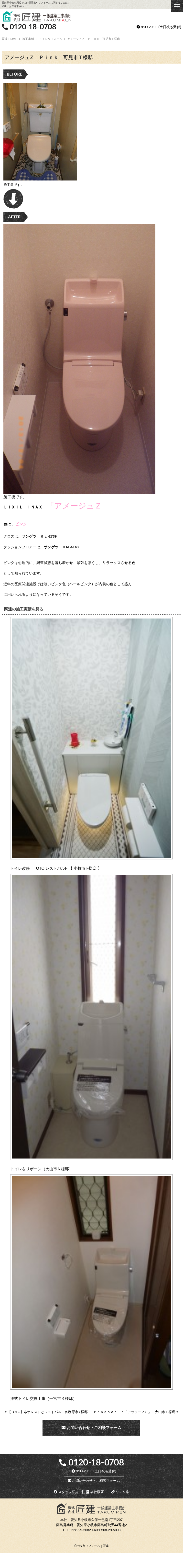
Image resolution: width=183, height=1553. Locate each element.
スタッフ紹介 (66, 1492)
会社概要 (95, 1492)
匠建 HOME (9, 39)
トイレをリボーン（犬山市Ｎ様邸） (41, 1169)
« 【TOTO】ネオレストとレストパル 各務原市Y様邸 (46, 1412)
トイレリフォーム (50, 39)
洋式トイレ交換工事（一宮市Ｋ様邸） (43, 1398)
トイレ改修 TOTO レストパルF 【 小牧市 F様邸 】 (56, 868)
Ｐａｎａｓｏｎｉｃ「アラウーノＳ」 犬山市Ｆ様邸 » (135, 1412)
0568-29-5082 (80, 1530)
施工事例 (28, 39)
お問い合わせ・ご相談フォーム (91, 1428)
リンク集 (120, 1492)
